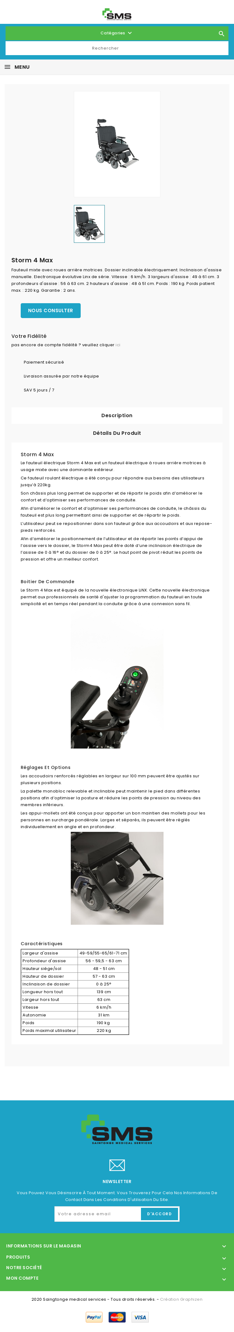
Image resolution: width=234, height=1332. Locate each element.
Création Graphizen (181, 1299)
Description (117, 415)
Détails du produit (117, 433)
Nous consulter (50, 310)
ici (118, 345)
